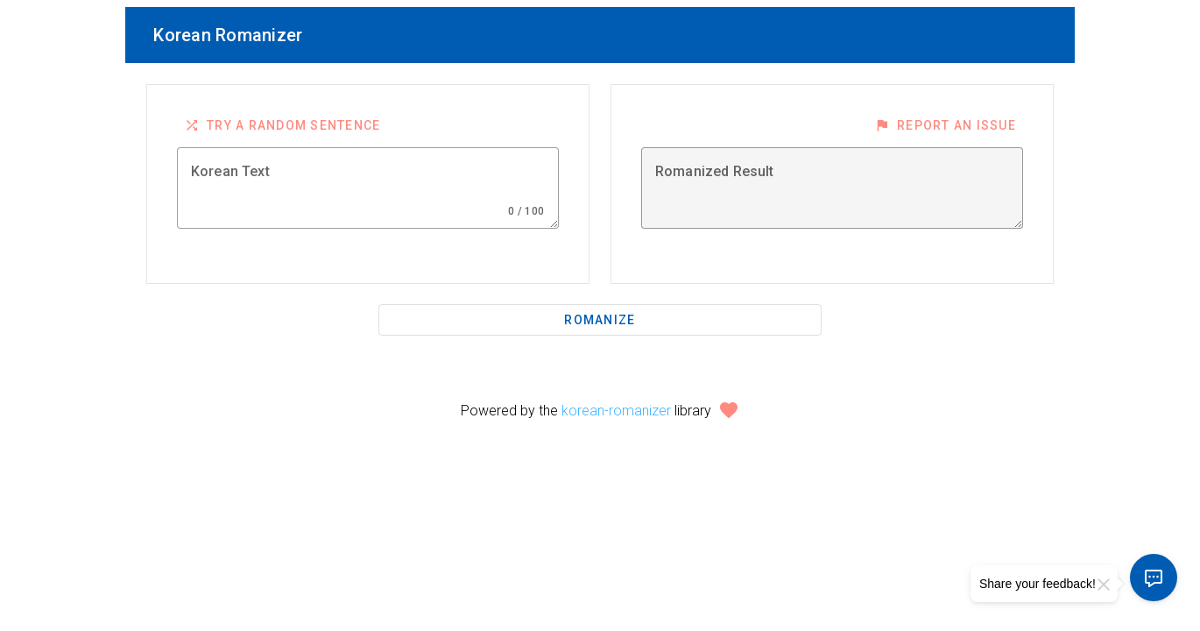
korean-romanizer (616, 410)
